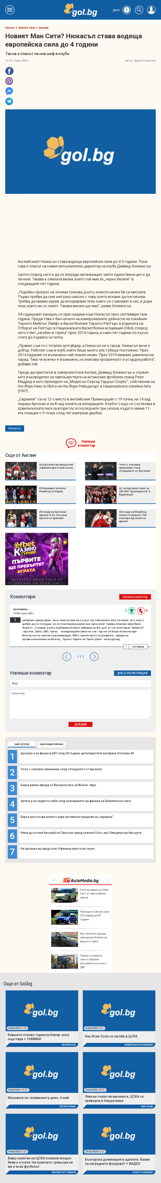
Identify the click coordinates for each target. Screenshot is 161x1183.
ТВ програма (67, 1106)
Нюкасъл (14, 428)
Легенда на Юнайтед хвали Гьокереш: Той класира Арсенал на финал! (133, 516)
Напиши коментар (86, 443)
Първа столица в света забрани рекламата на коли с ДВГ (79, 961)
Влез (121, 673)
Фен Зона (147, 1106)
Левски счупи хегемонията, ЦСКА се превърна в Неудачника (114, 1099)
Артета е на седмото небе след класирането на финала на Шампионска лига (76, 801)
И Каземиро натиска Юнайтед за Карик (52, 490)
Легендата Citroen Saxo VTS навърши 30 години (80, 917)
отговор (138, 646)
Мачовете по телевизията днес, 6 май (38, 1098)
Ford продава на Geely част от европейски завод (79, 895)
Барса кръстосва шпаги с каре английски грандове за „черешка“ (67, 817)
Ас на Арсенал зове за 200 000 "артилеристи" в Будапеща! (134, 491)
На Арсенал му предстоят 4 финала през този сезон (58, 848)
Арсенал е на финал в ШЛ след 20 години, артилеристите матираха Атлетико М (77, 753)
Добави (80, 724)
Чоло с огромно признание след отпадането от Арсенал (61, 769)
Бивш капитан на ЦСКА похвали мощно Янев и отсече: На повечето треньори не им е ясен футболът (40, 1162)
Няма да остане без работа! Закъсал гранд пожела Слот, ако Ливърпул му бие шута (81, 832)
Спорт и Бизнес (142, 1172)
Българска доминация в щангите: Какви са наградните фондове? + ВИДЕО (117, 1161)
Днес (122, 10)
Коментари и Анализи (139, 1045)
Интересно (69, 1045)
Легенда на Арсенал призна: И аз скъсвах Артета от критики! (53, 515)
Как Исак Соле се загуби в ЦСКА (111, 1036)
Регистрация (137, 673)
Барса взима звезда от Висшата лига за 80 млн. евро (58, 785)
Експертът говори (64, 1172)
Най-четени (21, 744)
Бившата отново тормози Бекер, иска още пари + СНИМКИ (38, 1037)
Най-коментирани (51, 744)
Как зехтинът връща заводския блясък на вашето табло (79, 939)
